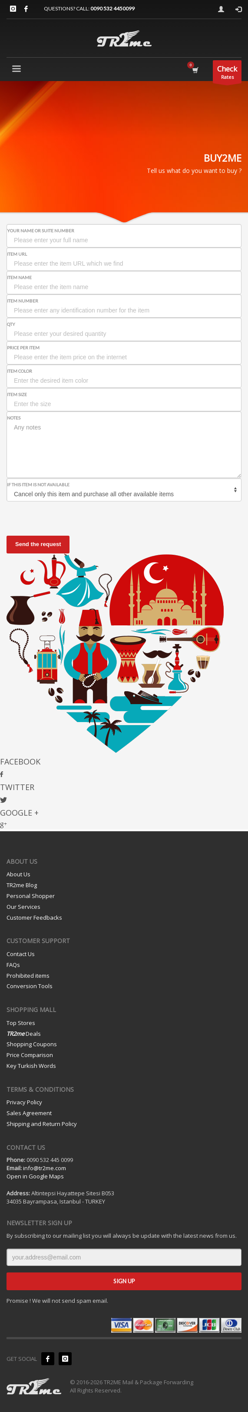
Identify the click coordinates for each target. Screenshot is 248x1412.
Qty (11, 324)
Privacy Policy (24, 1102)
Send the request (38, 544)
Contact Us (21, 954)
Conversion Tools (30, 986)
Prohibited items (28, 975)
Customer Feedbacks (34, 917)
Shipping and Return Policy (42, 1124)
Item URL (17, 254)
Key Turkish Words (31, 1066)
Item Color (19, 371)
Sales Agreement (29, 1113)
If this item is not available (38, 484)
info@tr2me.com (44, 1168)
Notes (13, 417)
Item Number (22, 300)
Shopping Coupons (32, 1044)
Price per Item (23, 347)
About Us (18, 874)
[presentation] (73, 518)
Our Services (23, 907)
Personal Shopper (31, 896)
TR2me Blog (22, 885)
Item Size (17, 394)
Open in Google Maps (35, 1176)
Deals (24, 1034)
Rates (227, 73)
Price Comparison (30, 1055)
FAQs (13, 965)
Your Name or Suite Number (40, 230)
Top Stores (21, 1023)
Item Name (19, 277)
